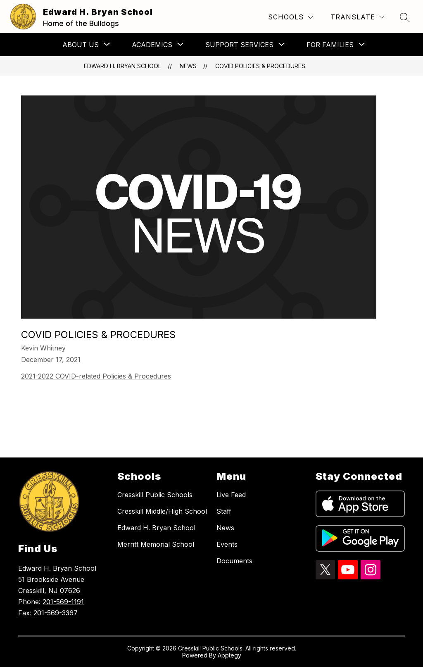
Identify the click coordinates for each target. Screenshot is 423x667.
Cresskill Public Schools (154, 495)
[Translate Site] (357, 17)
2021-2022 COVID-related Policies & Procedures (96, 376)
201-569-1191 (63, 602)
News (188, 65)
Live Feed (231, 495)
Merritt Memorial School (155, 544)
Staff (223, 511)
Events (227, 544)
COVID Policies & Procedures (260, 65)
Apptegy (229, 655)
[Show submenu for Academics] (152, 45)
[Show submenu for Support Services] (239, 45)
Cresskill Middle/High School (162, 511)
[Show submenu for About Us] (80, 45)
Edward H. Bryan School (122, 65)
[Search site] (405, 17)
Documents (234, 561)
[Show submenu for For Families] (330, 45)
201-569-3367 (55, 613)
